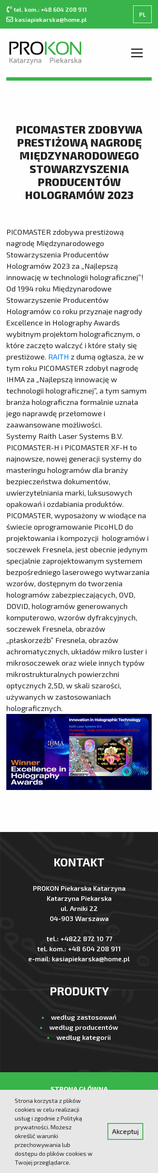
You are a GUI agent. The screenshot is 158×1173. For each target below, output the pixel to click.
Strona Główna (79, 1089)
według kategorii (83, 1037)
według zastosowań (83, 1017)
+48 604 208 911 (94, 949)
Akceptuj (125, 1131)
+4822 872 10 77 (86, 938)
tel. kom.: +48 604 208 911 (50, 9)
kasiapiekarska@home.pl (51, 19)
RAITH (58, 356)
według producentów (83, 1027)
